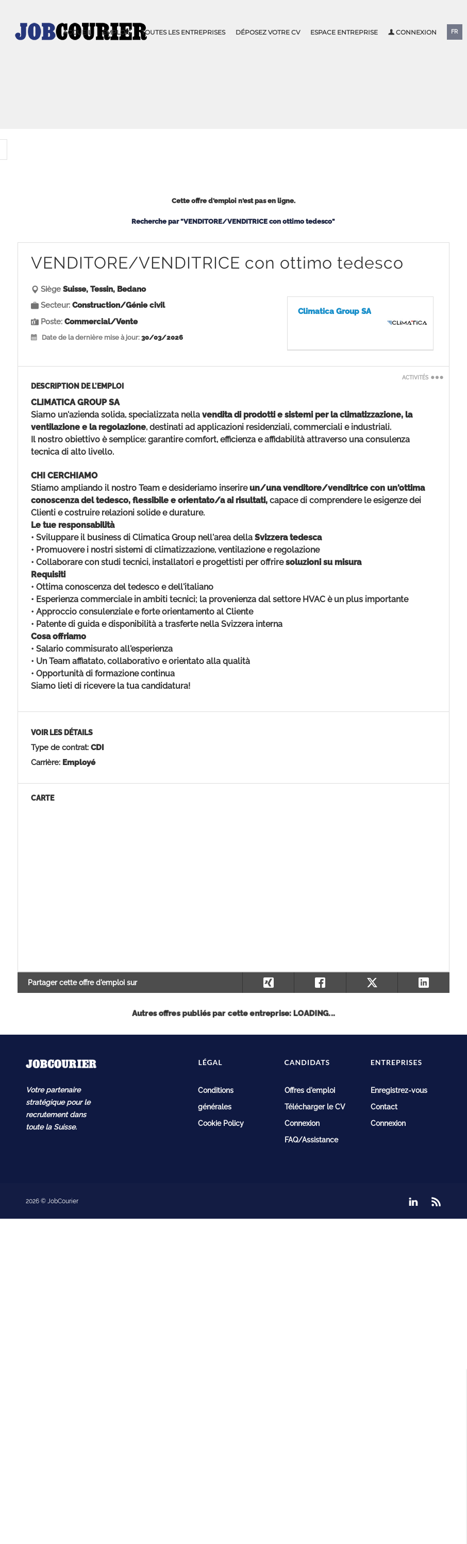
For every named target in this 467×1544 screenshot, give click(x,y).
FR (454, 31)
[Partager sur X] (372, 982)
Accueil (77, 32)
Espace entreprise (344, 32)
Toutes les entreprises (183, 32)
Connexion (412, 32)
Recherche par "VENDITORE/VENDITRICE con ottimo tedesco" (233, 221)
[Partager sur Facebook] (320, 982)
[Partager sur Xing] (268, 982)
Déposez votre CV (268, 32)
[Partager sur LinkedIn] (423, 982)
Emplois (116, 32)
